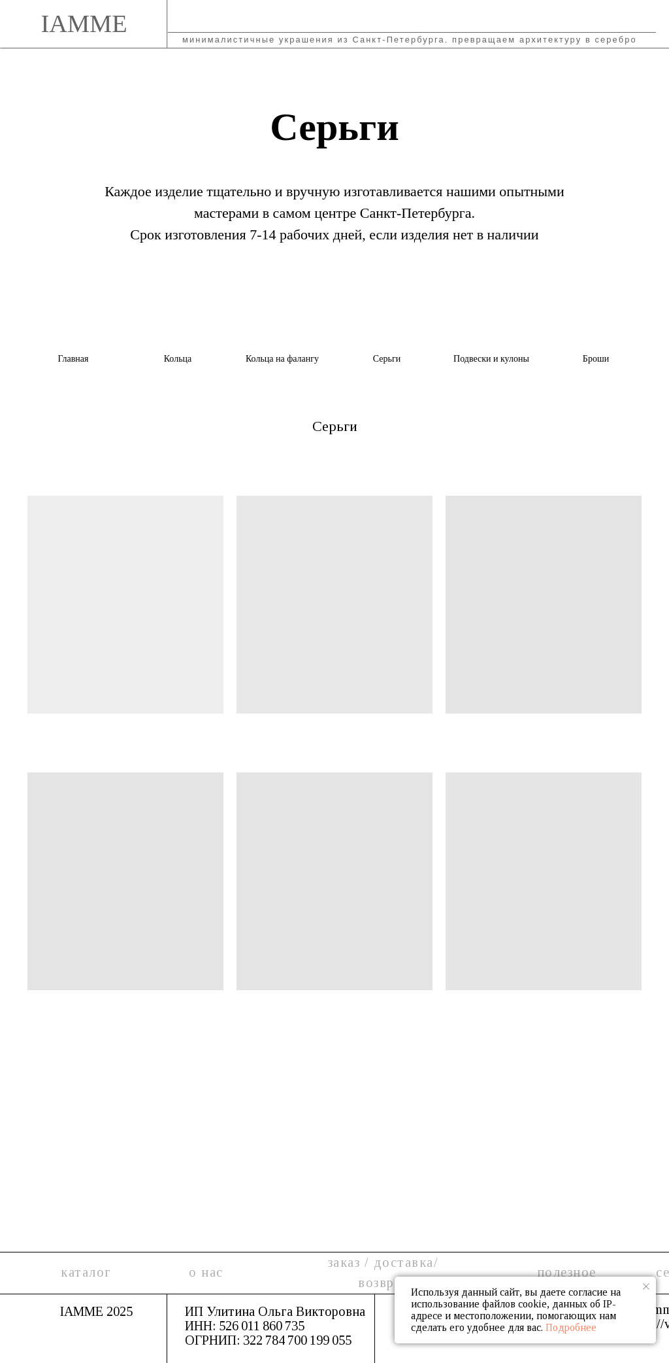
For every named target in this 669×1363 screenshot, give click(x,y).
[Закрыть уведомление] (646, 1286)
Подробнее (571, 1327)
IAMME (84, 23)
